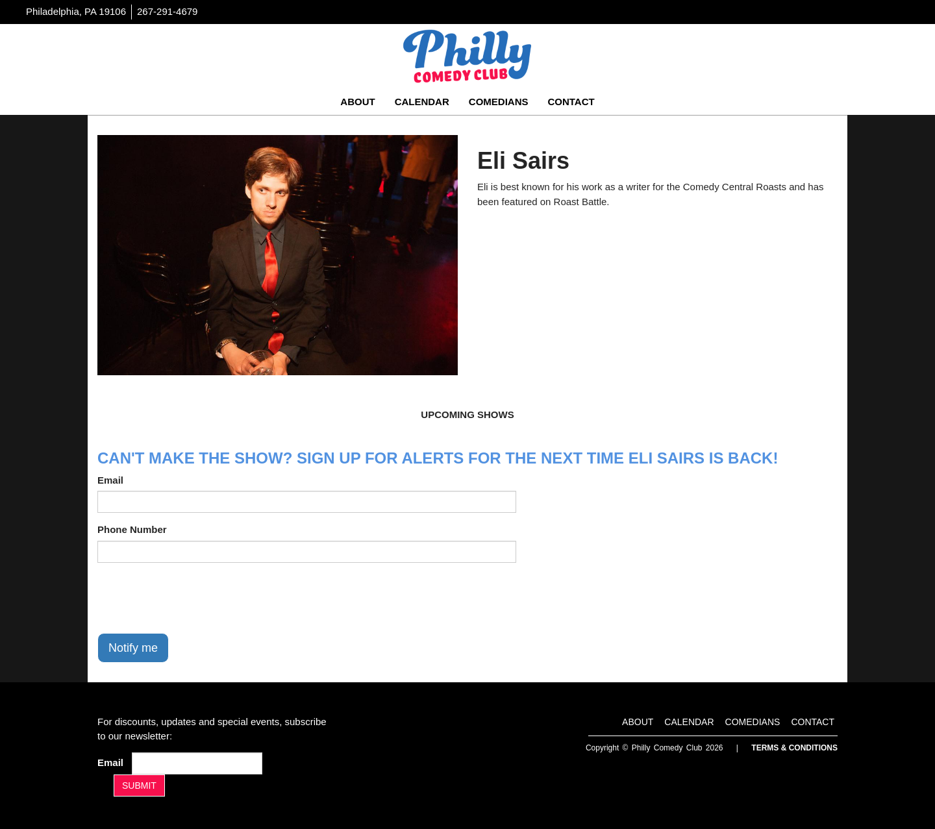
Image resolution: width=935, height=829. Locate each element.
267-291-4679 (167, 11)
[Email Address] (197, 763)
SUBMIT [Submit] (139, 785)
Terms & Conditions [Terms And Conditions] (794, 747)
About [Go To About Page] (357, 101)
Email (110, 480)
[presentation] (196, 598)
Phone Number (132, 529)
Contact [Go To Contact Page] (570, 101)
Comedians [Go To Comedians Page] (499, 101)
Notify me (133, 647)
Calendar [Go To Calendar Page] (422, 101)
